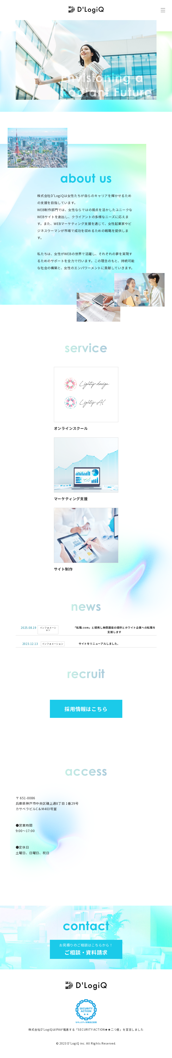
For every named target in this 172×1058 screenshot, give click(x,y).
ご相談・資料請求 (86, 949)
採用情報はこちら (85, 708)
